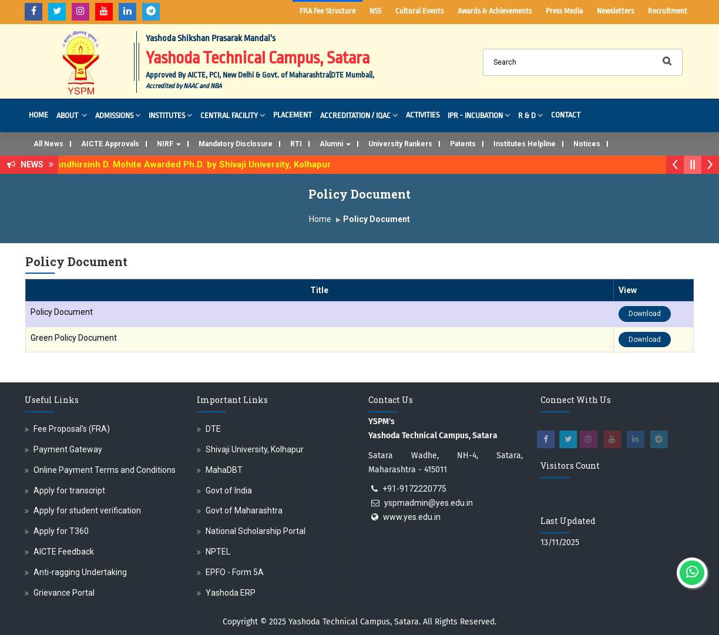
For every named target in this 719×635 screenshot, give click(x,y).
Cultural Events (419, 10)
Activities (422, 114)
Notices (586, 144)
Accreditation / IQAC (359, 114)
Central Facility (232, 114)
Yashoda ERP (231, 592)
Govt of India (229, 490)
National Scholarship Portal (255, 531)
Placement (292, 114)
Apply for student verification (87, 510)
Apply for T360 (61, 531)
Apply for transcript (69, 490)
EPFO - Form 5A (235, 572)
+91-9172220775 (414, 488)
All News (48, 144)
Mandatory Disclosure (236, 144)
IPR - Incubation (479, 114)
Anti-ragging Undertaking (80, 572)
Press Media (564, 10)
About (71, 114)
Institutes (170, 114)
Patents (463, 144)
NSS (375, 10)
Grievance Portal (64, 592)
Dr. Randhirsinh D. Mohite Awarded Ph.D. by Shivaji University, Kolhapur (191, 164)
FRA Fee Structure (327, 10)
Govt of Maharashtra (244, 510)
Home (38, 114)
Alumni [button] (335, 144)
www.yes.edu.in (412, 517)
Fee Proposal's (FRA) (71, 429)
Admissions (117, 114)
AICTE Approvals (110, 144)
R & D (530, 114)
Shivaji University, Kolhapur (255, 449)
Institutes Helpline (524, 144)
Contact (565, 114)
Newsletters (615, 10)
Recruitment (667, 10)
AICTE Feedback (63, 551)
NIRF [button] (169, 144)
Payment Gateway (67, 449)
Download (645, 314)
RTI (296, 144)
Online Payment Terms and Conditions (104, 470)
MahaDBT (224, 470)
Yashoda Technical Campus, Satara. (354, 622)
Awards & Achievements (495, 10)
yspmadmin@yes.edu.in (428, 503)
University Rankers (400, 144)
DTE (213, 429)
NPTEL (218, 551)
